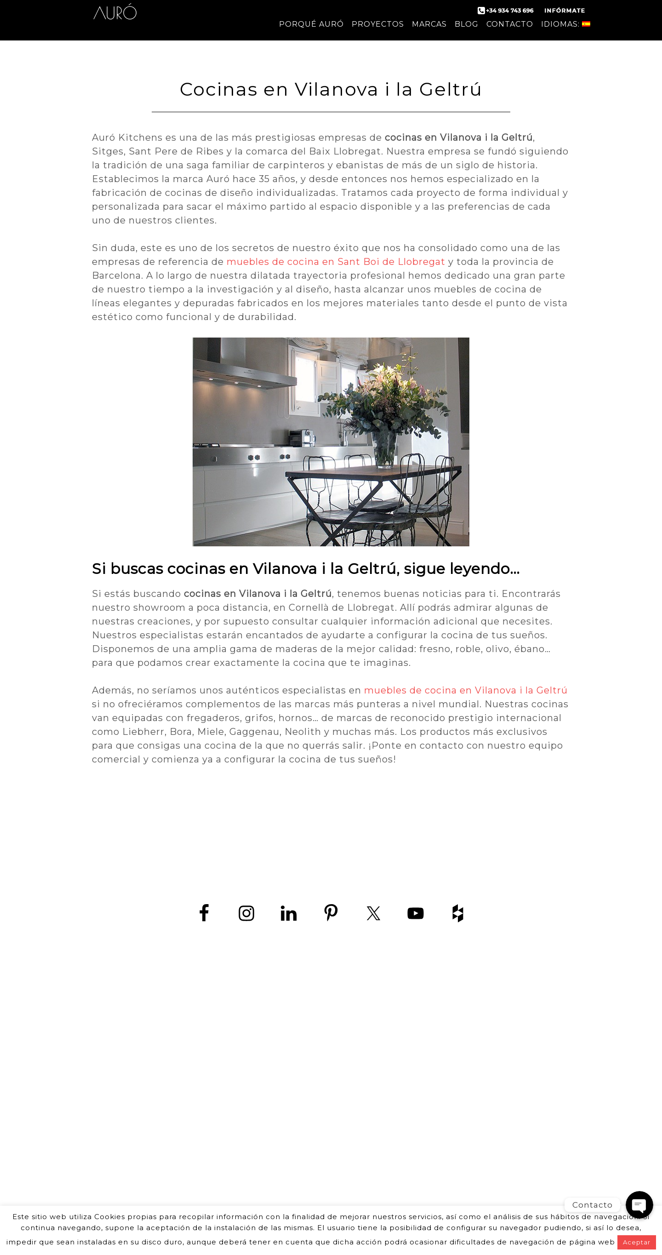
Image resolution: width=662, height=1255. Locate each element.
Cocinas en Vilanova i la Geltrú (462, 1153)
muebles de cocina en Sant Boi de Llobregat (336, 261)
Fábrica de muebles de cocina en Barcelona (462, 1060)
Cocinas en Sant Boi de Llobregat (462, 1143)
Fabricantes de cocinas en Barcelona (462, 1040)
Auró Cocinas (115, 18)
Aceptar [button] (637, 1242)
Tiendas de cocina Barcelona (462, 1195)
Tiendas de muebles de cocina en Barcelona (462, 1070)
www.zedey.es (200, 1045)
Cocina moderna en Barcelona (462, 1029)
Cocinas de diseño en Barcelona (462, 1019)
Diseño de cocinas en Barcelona (462, 1050)
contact (109, 1070)
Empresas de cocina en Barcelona (462, 1091)
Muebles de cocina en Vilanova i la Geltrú (462, 1174)
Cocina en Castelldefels (462, 1102)
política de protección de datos (194, 1070)
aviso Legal (284, 1070)
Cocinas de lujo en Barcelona (462, 1081)
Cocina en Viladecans (462, 1122)
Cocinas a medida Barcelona (462, 1185)
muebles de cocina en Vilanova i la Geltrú (466, 690)
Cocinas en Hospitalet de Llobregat (462, 1133)
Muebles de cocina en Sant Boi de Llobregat (462, 1164)
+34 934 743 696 (208, 1024)
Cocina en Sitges (462, 1112)
